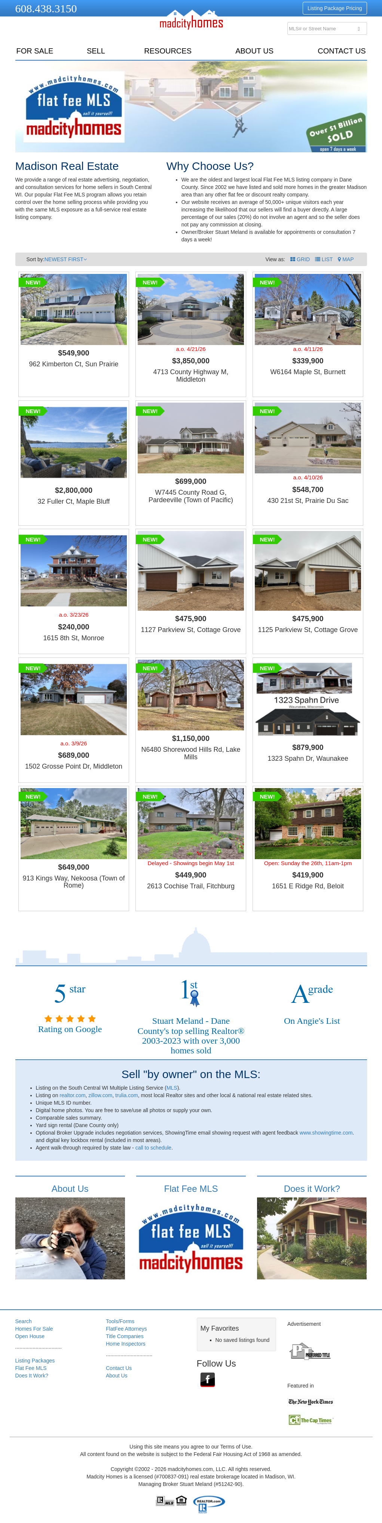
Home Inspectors (126, 1344)
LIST (324, 259)
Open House (30, 1336)
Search (23, 1321)
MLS (171, 1088)
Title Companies (125, 1336)
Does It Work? (31, 1376)
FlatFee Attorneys (126, 1329)
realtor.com (72, 1095)
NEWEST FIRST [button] (66, 259)
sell (96, 51)
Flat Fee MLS (191, 1189)
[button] (346, 259)
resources (168, 51)
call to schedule (153, 1148)
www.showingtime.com (326, 1133)
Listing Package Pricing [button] (335, 8)
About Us (254, 51)
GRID (300, 259)
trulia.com (126, 1095)
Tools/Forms (120, 1321)
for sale (35, 51)
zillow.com (100, 1095)
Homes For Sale (34, 1329)
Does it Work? (312, 1189)
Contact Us (342, 51)
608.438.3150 (46, 8)
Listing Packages (35, 1361)
